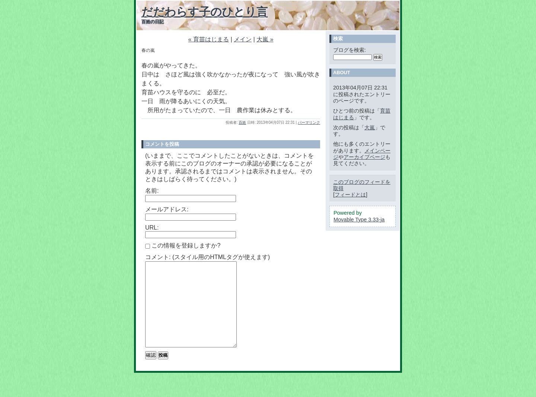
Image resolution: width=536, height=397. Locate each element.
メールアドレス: (166, 209)
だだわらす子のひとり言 (204, 12)
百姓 (242, 122)
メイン (243, 39)
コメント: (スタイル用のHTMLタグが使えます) (207, 257)
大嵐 (369, 127)
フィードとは (350, 195)
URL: (152, 227)
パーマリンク (309, 122)
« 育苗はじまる (208, 39)
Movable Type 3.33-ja (359, 220)
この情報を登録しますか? (182, 245)
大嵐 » (264, 39)
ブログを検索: (349, 50)
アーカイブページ (364, 157)
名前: (152, 191)
